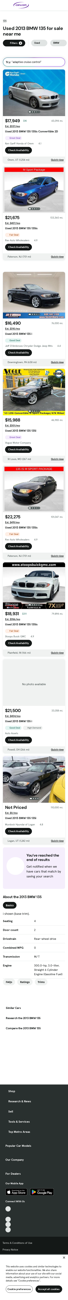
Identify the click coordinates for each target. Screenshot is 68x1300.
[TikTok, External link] (8, 1208)
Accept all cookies (49, 1289)
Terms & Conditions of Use (17, 1243)
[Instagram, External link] (8, 1224)
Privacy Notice (10, 1249)
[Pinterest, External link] (8, 1229)
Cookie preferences (19, 1289)
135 (5, 29)
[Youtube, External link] (8, 1219)
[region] (34, 1277)
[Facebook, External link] (8, 1214)
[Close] (64, 1258)
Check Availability (18, 159)
